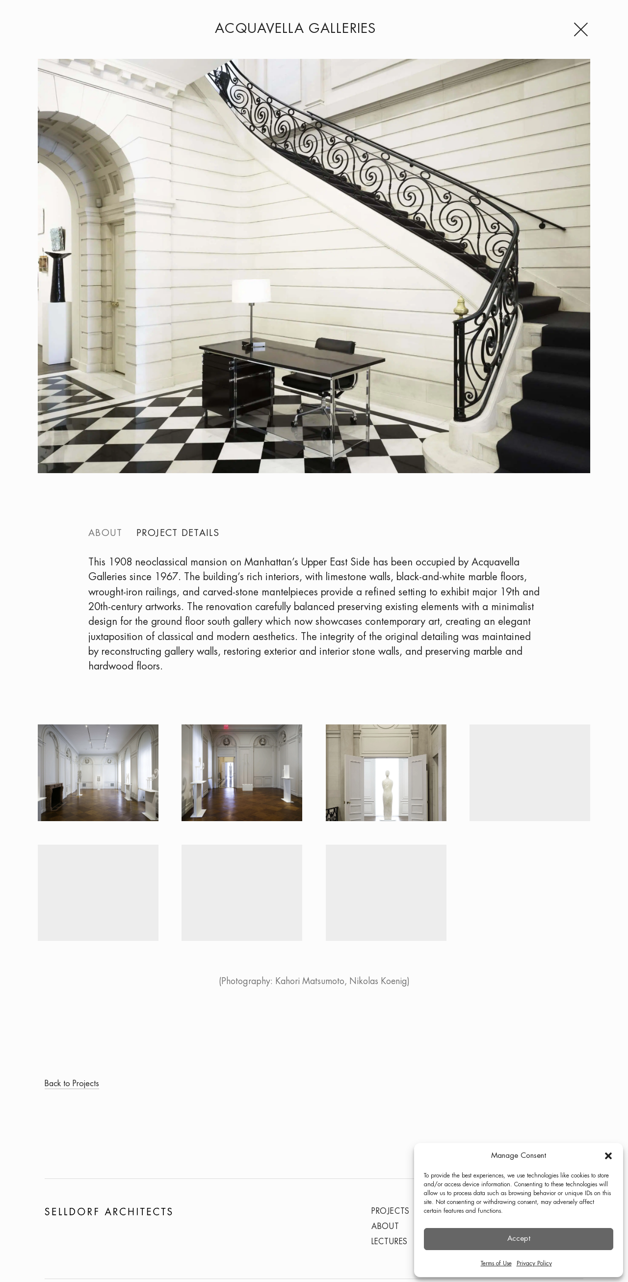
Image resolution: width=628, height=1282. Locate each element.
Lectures (389, 1242)
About (105, 533)
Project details (177, 533)
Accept (518, 1239)
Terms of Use (496, 1263)
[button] (608, 1156)
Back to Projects (72, 1084)
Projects (390, 1211)
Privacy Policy (534, 1263)
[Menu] (581, 29)
